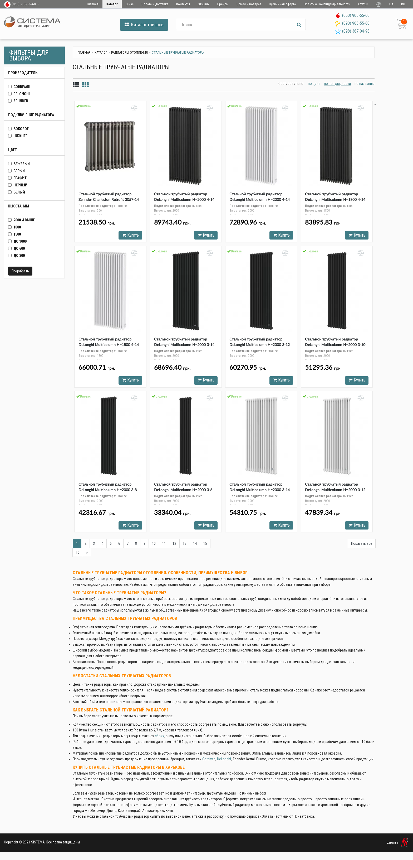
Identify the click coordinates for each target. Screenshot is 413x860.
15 (205, 545)
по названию (365, 84)
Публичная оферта (282, 4)
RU (403, 4)
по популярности (337, 84)
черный (20, 185)
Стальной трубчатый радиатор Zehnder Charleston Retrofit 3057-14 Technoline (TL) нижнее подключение (109, 199)
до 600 (19, 248)
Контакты (183, 4)
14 (195, 545)
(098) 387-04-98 (356, 31)
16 (78, 554)
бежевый (21, 164)
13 (184, 545)
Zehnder (20, 101)
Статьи (363, 4)
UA (391, 4)
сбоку (159, 738)
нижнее (20, 136)
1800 (17, 227)
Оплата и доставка (154, 4)
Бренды (223, 4)
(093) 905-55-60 (356, 23)
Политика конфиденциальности (327, 4)
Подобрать (20, 271)
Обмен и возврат (249, 4)
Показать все (361, 545)
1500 (17, 234)
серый (19, 171)
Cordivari (208, 761)
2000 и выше (24, 220)
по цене (314, 84)
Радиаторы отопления (129, 52)
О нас (130, 4)
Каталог (112, 4)
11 (164, 545)
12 (174, 545)
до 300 (19, 255)
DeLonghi (21, 94)
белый (19, 192)
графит (20, 178)
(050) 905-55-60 (356, 15)
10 (154, 545)
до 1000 (20, 241)
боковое (21, 129)
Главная (93, 4)
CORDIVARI (21, 87)
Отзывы (203, 4)
